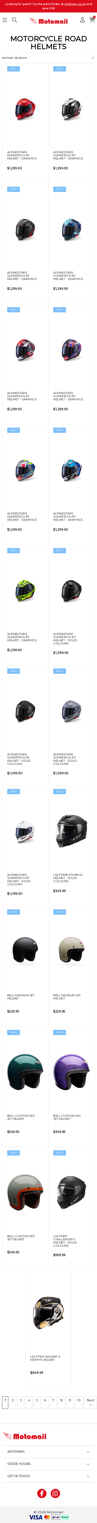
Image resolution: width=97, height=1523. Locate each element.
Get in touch (18, 1476)
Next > (91, 1402)
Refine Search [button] (48, 58)
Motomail (16, 1452)
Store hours (18, 1464)
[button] (4, 20)
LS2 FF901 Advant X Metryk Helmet (45, 1358)
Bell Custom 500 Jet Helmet (21, 1117)
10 (79, 1400)
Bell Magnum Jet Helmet (21, 997)
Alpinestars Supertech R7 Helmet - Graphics (22, 155)
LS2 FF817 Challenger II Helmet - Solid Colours (65, 1240)
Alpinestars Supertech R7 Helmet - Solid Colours (65, 638)
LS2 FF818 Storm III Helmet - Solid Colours (67, 878)
